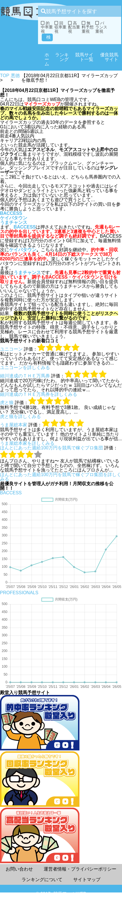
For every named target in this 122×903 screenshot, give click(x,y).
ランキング (62, 57)
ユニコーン (11, 349)
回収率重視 (60, 27)
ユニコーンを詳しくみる (25, 367)
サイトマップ (86, 879)
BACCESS (11, 213)
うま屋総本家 (13, 424)
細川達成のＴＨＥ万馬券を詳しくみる (38, 394)
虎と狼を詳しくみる (20, 416)
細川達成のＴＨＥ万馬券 (25, 375)
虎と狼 (7, 402)
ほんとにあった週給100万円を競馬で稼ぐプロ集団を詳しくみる (60, 477)
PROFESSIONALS (19, 592)
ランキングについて (42, 879)
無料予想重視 (88, 27)
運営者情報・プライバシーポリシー (80, 869)
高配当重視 (74, 27)
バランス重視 (101, 27)
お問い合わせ (19, 869)
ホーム (47, 59)
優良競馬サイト (109, 57)
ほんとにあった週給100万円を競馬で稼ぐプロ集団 (51, 447)
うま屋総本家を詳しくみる (27, 443)
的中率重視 (47, 27)
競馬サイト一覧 (84, 57)
